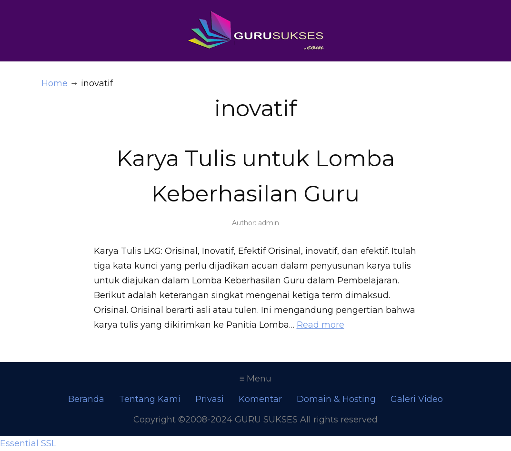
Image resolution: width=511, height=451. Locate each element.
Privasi (209, 399)
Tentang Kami (149, 399)
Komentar (260, 399)
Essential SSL (28, 443)
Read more (320, 325)
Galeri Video (417, 399)
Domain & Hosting (336, 399)
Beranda (86, 399)
